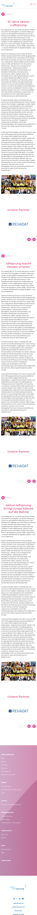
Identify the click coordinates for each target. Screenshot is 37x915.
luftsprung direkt (7, 812)
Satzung (4, 768)
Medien (3, 838)
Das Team (4, 765)
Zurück (6, 14)
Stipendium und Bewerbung (11, 804)
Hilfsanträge (5, 819)
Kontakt (18, 911)
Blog (2, 852)
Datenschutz (18, 907)
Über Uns (4, 834)
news (3, 845)
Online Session (6, 786)
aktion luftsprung (7, 754)
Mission (3, 761)
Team (3, 793)
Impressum (18, 903)
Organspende (6, 771)
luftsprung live (6, 830)
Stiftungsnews (6, 849)
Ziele (2, 758)
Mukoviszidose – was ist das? (11, 823)
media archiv (6, 860)
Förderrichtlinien (7, 816)
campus (4, 801)
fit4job (3, 782)
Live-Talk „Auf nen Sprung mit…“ (12, 789)
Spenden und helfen (8, 774)
